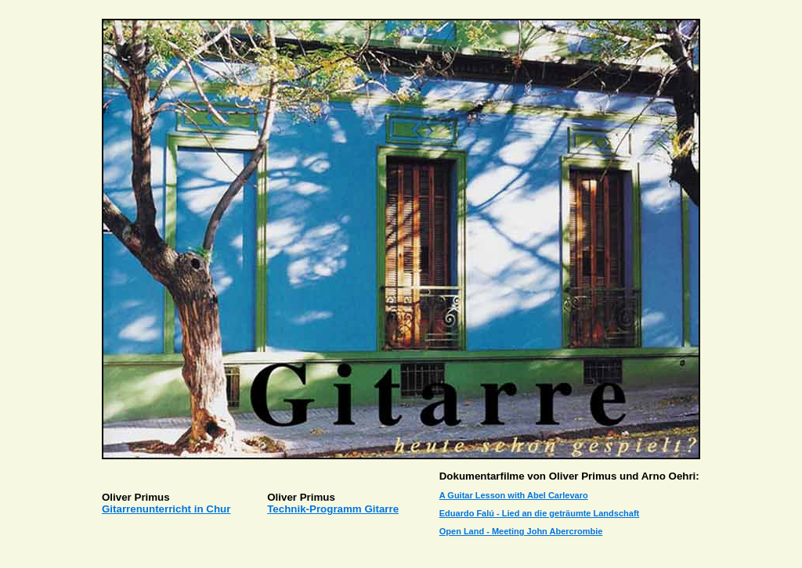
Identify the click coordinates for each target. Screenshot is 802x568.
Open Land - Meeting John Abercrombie (521, 531)
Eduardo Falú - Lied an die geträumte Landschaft (539, 513)
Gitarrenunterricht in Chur (166, 509)
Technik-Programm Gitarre (333, 509)
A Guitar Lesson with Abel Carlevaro (513, 495)
